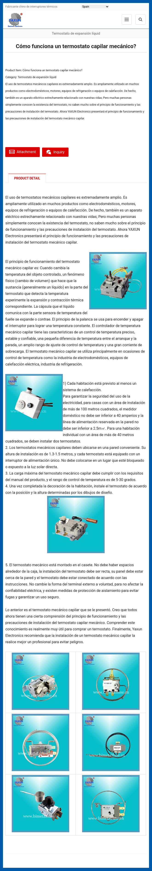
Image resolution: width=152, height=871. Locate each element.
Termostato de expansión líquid (37, 77)
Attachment (23, 151)
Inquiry (57, 151)
